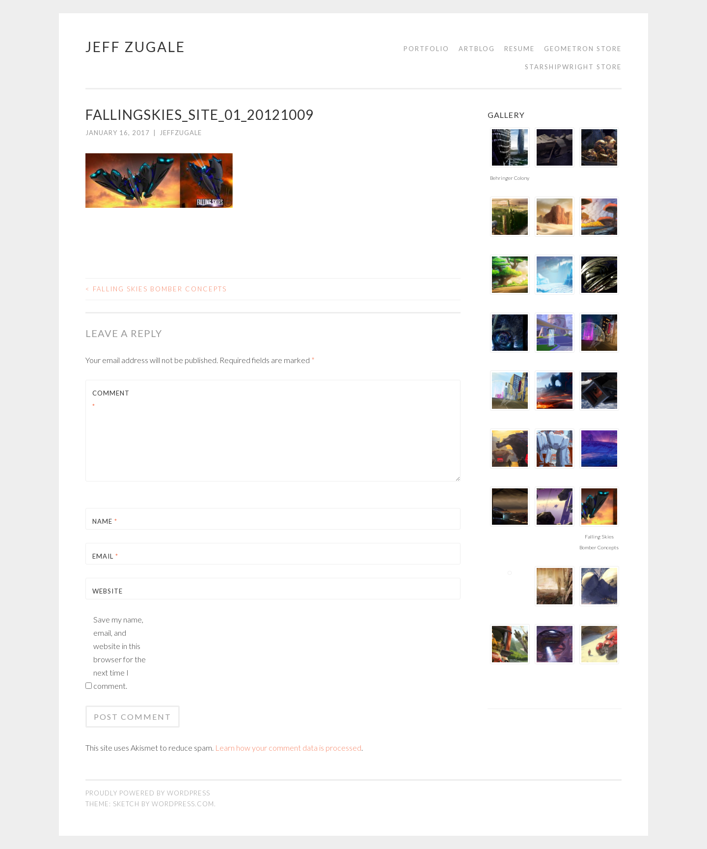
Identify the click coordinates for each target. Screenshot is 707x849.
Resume (519, 49)
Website (107, 591)
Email (105, 556)
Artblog (477, 49)
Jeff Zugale (135, 46)
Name (104, 521)
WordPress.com (183, 804)
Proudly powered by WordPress (147, 793)
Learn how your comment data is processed (288, 747)
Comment (111, 399)
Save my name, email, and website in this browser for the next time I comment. (119, 652)
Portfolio (426, 49)
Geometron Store (583, 49)
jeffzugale (181, 133)
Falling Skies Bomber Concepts (156, 289)
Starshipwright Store (573, 67)
